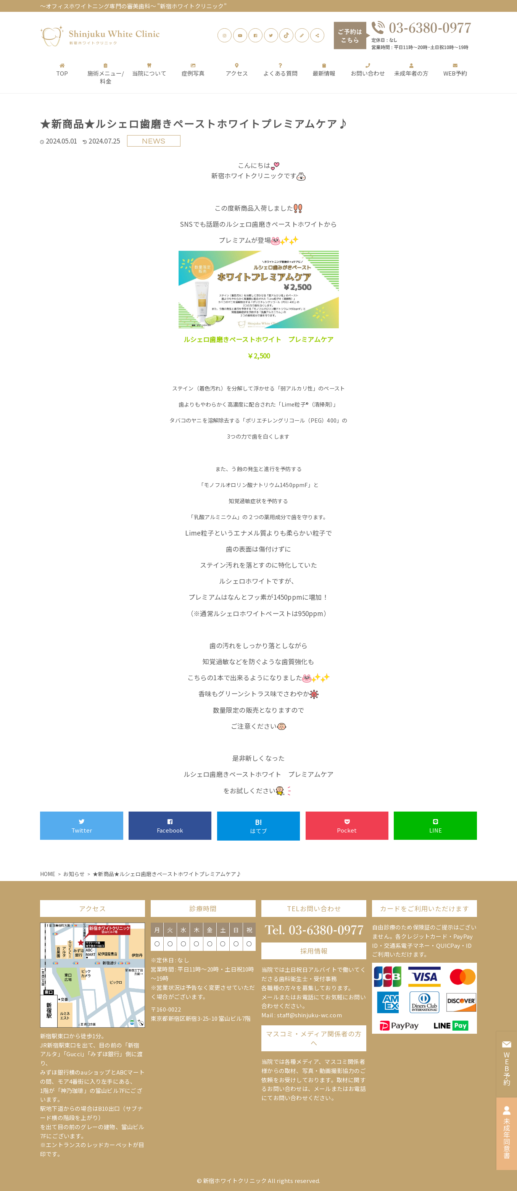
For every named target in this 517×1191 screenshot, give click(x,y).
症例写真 (193, 69)
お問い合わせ (368, 69)
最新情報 (323, 69)
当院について (149, 69)
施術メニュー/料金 (105, 73)
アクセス (236, 69)
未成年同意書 (507, 1132)
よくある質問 (280, 69)
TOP (62, 69)
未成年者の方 (411, 69)
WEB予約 (455, 69)
